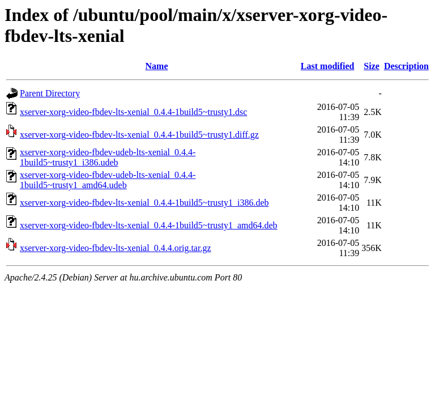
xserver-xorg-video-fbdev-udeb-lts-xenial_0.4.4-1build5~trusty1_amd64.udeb (107, 180)
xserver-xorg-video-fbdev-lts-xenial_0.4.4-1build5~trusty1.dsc (133, 112)
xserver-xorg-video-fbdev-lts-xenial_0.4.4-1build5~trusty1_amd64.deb (149, 225)
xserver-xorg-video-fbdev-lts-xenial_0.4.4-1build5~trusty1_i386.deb (144, 202)
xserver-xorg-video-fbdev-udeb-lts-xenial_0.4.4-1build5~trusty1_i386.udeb (107, 157)
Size (371, 66)
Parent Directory (50, 93)
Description (406, 66)
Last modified (328, 66)
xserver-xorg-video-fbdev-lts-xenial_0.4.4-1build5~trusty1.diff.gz (139, 134)
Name (157, 66)
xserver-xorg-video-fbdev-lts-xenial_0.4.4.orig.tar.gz (115, 248)
